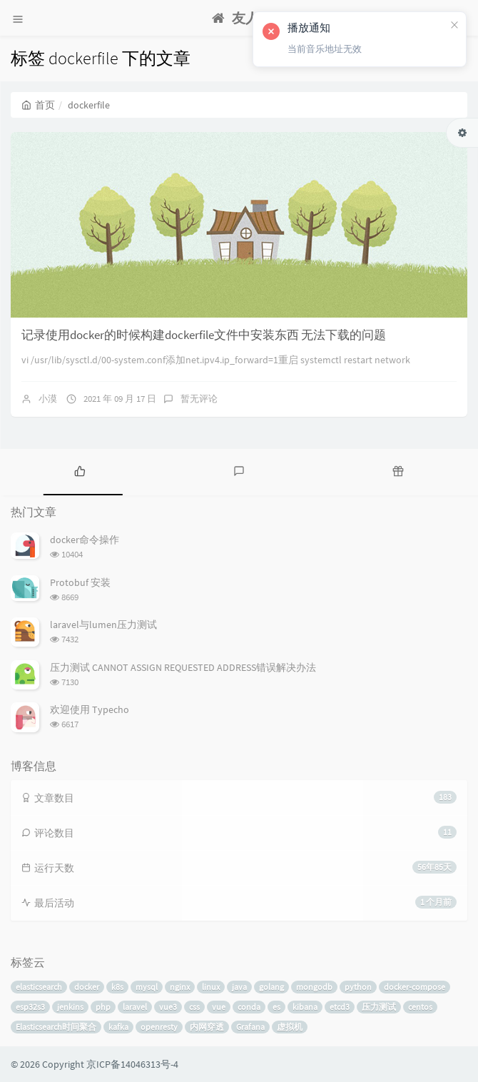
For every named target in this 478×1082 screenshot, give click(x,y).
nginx (180, 986)
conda (249, 1006)
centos (420, 1006)
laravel (135, 1006)
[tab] (79, 470)
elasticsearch (39, 986)
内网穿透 (207, 1026)
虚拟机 (289, 1026)
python (358, 986)
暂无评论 (199, 399)
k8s (117, 986)
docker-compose (414, 986)
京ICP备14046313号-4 (132, 1064)
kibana (305, 1006)
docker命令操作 (84, 539)
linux (211, 986)
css (194, 1006)
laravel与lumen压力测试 (103, 624)
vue (218, 1006)
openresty (159, 1026)
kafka (118, 1026)
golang (271, 986)
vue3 (168, 1006)
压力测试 (379, 1006)
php (103, 1006)
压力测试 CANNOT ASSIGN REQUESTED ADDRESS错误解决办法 (183, 667)
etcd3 (340, 1006)
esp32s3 (30, 1006)
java (239, 986)
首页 (38, 104)
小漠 (48, 399)
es (276, 1006)
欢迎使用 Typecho (89, 709)
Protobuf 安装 (80, 582)
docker (86, 986)
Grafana (250, 1026)
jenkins (70, 1006)
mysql (147, 986)
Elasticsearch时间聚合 (56, 1026)
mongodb (314, 986)
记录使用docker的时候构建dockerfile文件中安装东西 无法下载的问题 (203, 335)
